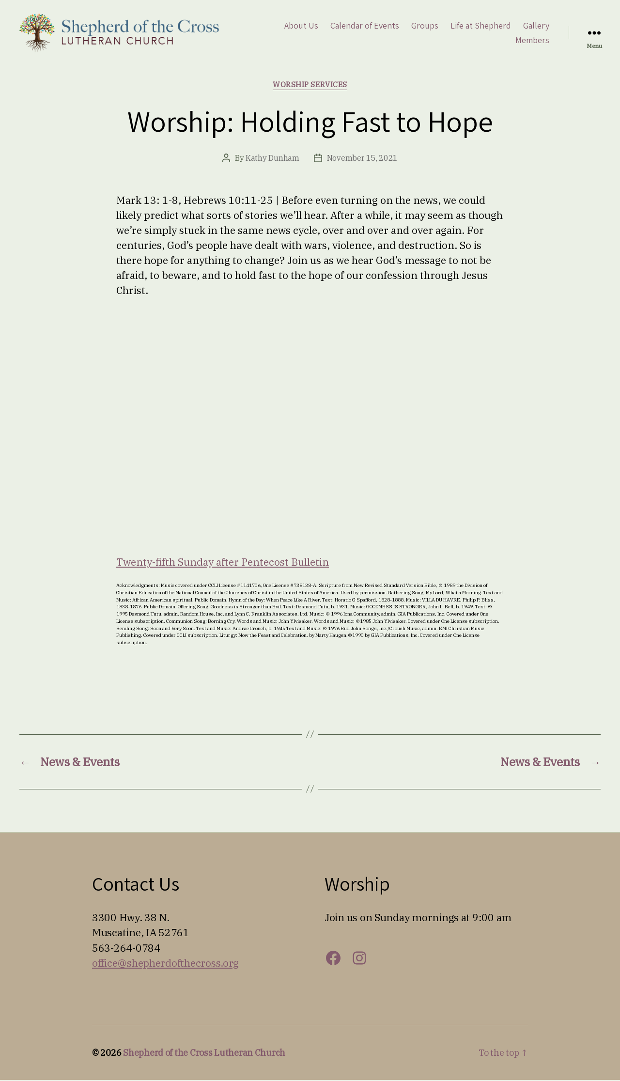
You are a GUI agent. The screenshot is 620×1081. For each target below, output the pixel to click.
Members (532, 40)
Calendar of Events (364, 26)
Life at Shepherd (480, 26)
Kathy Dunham (272, 159)
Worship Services (310, 85)
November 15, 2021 (362, 159)
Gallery (536, 26)
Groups (424, 26)
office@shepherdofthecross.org (165, 964)
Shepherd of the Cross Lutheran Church (204, 1053)
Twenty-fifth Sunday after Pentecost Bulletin (222, 563)
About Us (301, 26)
